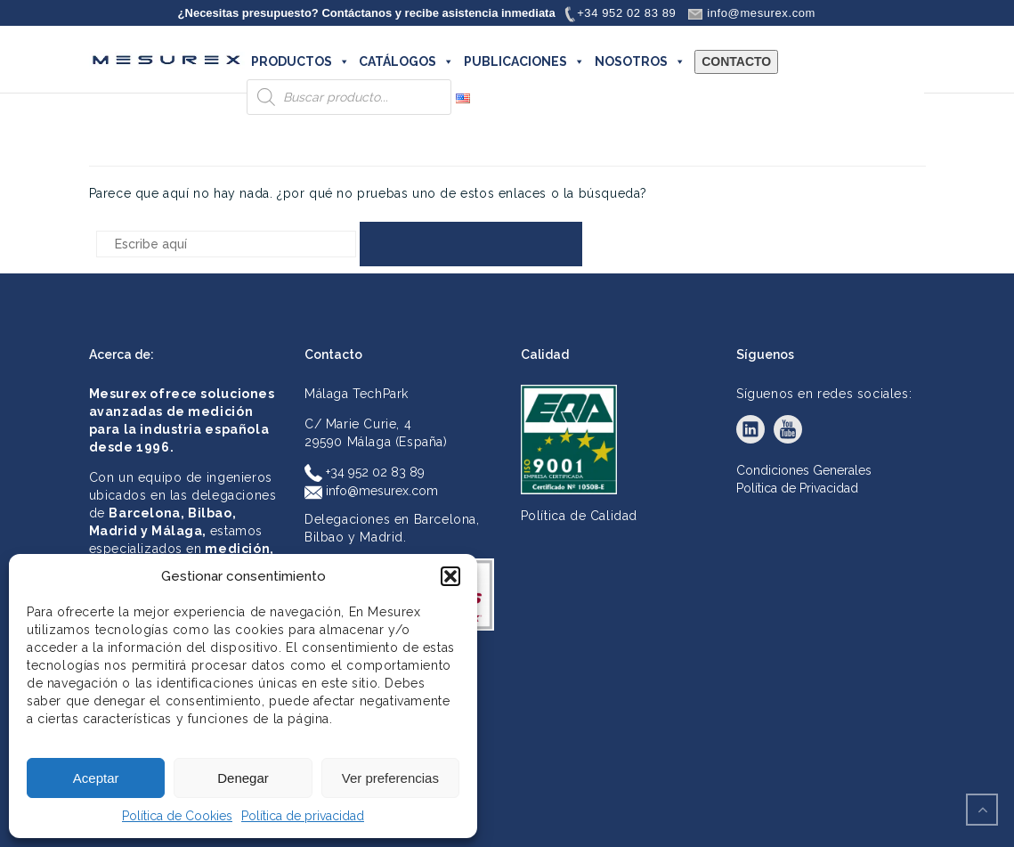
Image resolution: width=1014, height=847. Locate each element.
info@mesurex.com (371, 491)
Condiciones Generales (804, 470)
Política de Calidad (579, 516)
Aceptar (96, 778)
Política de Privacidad (797, 488)
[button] (450, 576)
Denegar (243, 778)
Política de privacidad (302, 816)
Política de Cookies (177, 816)
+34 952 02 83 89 (364, 472)
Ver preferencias (390, 778)
